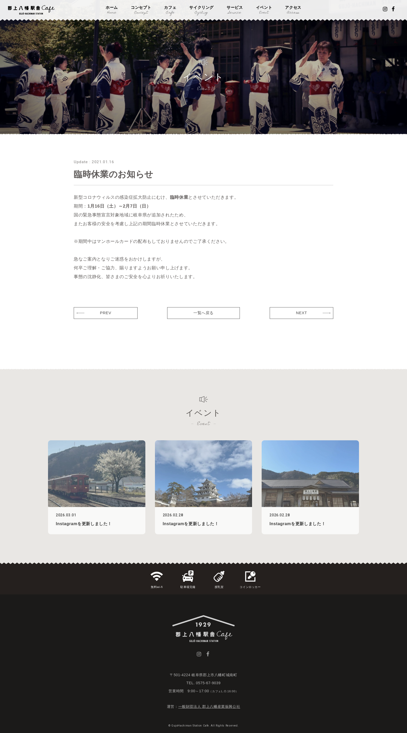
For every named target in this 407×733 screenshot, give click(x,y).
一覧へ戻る (203, 321)
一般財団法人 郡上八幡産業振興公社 (209, 706)
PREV (105, 321)
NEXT (301, 321)
